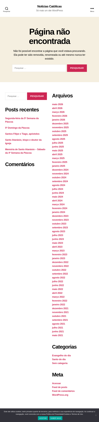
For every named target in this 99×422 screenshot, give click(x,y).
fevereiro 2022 (59, 300)
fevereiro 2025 (59, 162)
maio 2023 (57, 243)
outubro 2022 (59, 270)
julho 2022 (57, 281)
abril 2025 (57, 154)
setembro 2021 (60, 320)
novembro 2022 (60, 266)
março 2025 (58, 158)
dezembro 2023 (60, 216)
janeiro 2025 (58, 166)
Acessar (56, 383)
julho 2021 (57, 327)
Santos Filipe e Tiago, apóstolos (22, 134)
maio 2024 (57, 196)
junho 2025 (58, 146)
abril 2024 (57, 200)
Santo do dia (59, 359)
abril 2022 (57, 293)
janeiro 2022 (58, 304)
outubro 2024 (59, 177)
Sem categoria (60, 363)
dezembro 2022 (60, 262)
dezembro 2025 (60, 123)
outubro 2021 (59, 316)
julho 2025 (57, 143)
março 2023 (58, 250)
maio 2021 (57, 335)
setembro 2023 (60, 227)
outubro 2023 (59, 223)
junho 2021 (58, 331)
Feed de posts (59, 387)
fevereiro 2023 (59, 254)
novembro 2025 (60, 127)
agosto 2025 (58, 139)
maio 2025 (57, 150)
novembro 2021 (60, 312)
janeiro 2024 (58, 212)
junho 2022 (58, 285)
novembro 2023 (60, 220)
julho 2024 (57, 189)
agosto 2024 (58, 185)
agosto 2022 (58, 277)
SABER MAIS (56, 418)
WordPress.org (60, 395)
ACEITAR (43, 418)
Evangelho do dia (61, 355)
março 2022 (58, 297)
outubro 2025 (59, 131)
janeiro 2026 (58, 119)
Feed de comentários (63, 391)
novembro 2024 (60, 173)
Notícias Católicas (49, 6)
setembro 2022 (60, 273)
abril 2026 (57, 108)
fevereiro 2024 (59, 208)
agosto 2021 (58, 324)
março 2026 (58, 112)
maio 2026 (57, 104)
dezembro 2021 (60, 308)
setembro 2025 (60, 135)
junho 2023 (58, 239)
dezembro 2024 (60, 170)
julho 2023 (57, 235)
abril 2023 (57, 247)
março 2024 (58, 204)
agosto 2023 (58, 231)
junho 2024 (58, 193)
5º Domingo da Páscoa (17, 128)
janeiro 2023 (58, 258)
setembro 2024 (60, 181)
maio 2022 (57, 289)
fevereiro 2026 (59, 116)
